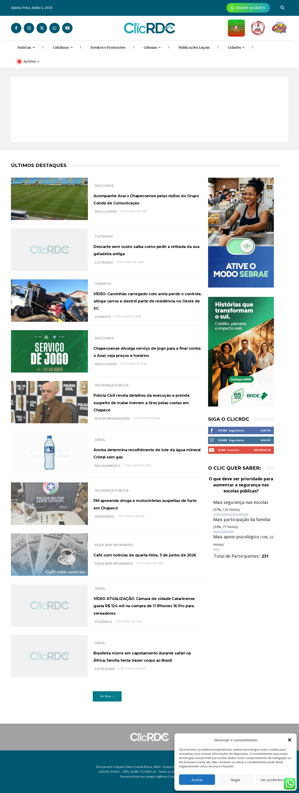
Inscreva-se (262, 450)
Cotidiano (104, 233)
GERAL (100, 441)
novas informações (112, 425)
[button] (289, 740)
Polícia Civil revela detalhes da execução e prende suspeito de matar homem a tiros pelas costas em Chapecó (145, 405)
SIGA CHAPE (104, 182)
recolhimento (107, 474)
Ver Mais (107, 704)
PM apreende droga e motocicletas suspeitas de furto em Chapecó (147, 508)
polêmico (103, 631)
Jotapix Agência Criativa (162, 776)
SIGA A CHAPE (106, 215)
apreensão (104, 521)
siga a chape (106, 370)
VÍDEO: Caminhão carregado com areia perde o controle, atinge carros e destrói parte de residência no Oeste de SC (147, 301)
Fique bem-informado (114, 546)
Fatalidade (105, 680)
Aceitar (197, 779)
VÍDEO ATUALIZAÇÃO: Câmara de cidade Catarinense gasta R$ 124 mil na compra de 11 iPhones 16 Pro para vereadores (146, 611)
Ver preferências (274, 779)
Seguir (266, 440)
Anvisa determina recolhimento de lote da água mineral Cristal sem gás (147, 458)
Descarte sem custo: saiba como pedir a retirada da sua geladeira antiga (143, 250)
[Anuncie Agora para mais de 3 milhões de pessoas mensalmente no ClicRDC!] (248, 8)
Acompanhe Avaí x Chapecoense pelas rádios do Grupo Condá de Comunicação (144, 199)
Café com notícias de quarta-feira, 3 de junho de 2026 (147, 559)
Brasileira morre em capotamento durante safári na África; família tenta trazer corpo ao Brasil (145, 663)
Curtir (265, 430)
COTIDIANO (104, 266)
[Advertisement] (149, 109)
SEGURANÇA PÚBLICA (112, 385)
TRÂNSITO (103, 281)
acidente (103, 321)
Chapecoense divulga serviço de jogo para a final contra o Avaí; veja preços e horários (146, 354)
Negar (235, 779)
